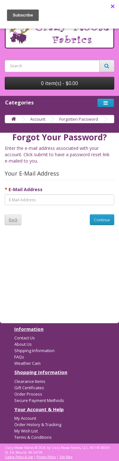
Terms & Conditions (33, 437)
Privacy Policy (46, 457)
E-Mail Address (26, 189)
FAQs (19, 357)
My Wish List (26, 431)
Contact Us (24, 338)
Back (13, 220)
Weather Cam (27, 363)
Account (37, 119)
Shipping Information (34, 350)
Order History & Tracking (37, 424)
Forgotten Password (78, 119)
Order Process (28, 394)
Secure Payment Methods (39, 400)
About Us (23, 344)
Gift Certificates (29, 388)
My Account (25, 418)
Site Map (65, 457)
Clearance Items (29, 381)
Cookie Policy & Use (19, 457)
